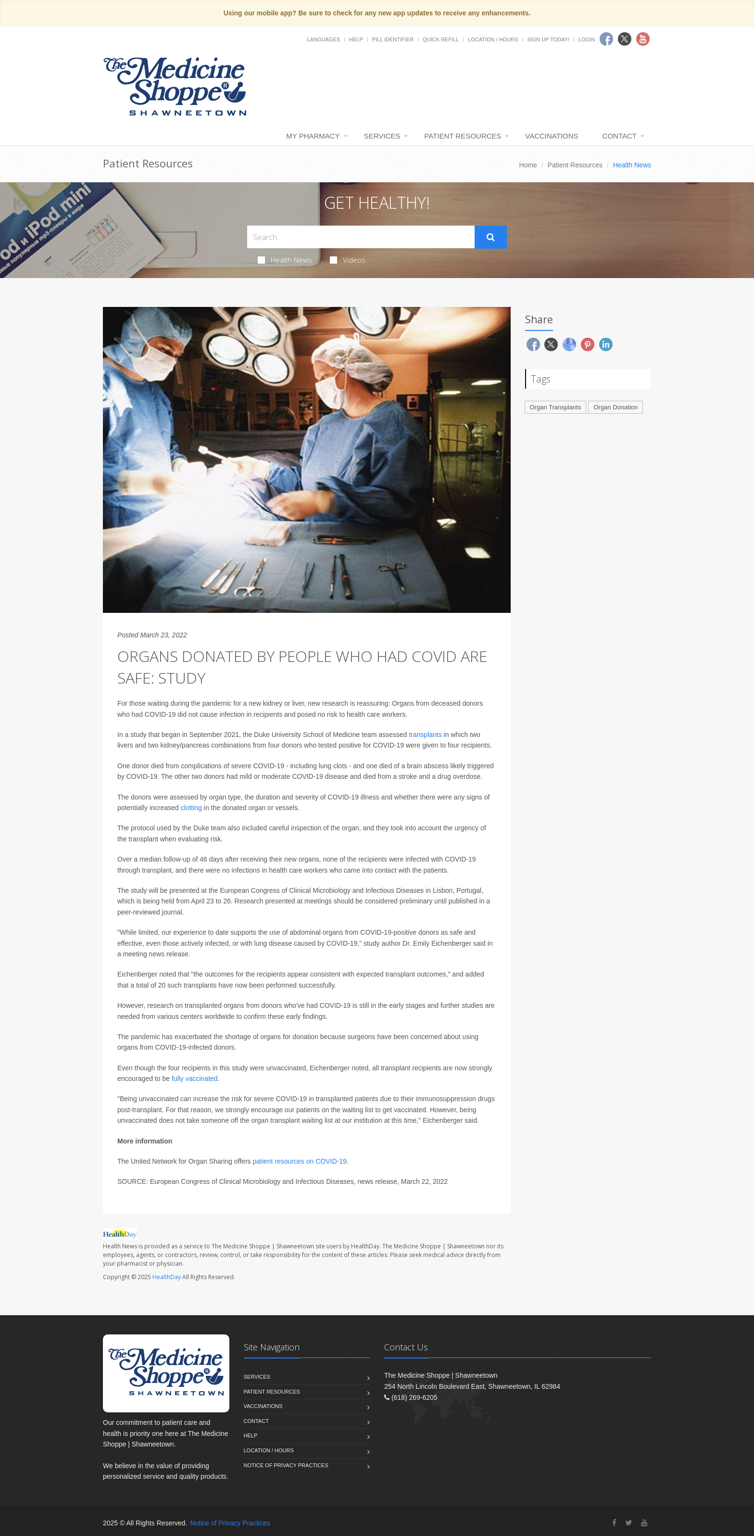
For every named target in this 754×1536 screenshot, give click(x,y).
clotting (191, 808)
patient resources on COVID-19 (299, 1161)
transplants (425, 734)
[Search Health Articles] (361, 237)
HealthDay (166, 1277)
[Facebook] (614, 1523)
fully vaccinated (195, 1078)
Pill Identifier (393, 39)
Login (586, 39)
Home (528, 165)
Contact (620, 136)
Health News (285, 260)
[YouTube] (644, 1523)
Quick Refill (441, 39)
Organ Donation (615, 407)
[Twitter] (628, 1523)
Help (356, 39)
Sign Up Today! (548, 39)
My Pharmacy (312, 136)
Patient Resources (462, 136)
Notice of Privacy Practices (286, 1465)
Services (382, 136)
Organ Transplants (555, 407)
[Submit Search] (491, 237)
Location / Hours (493, 39)
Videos (347, 260)
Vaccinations (551, 136)
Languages (323, 39)
